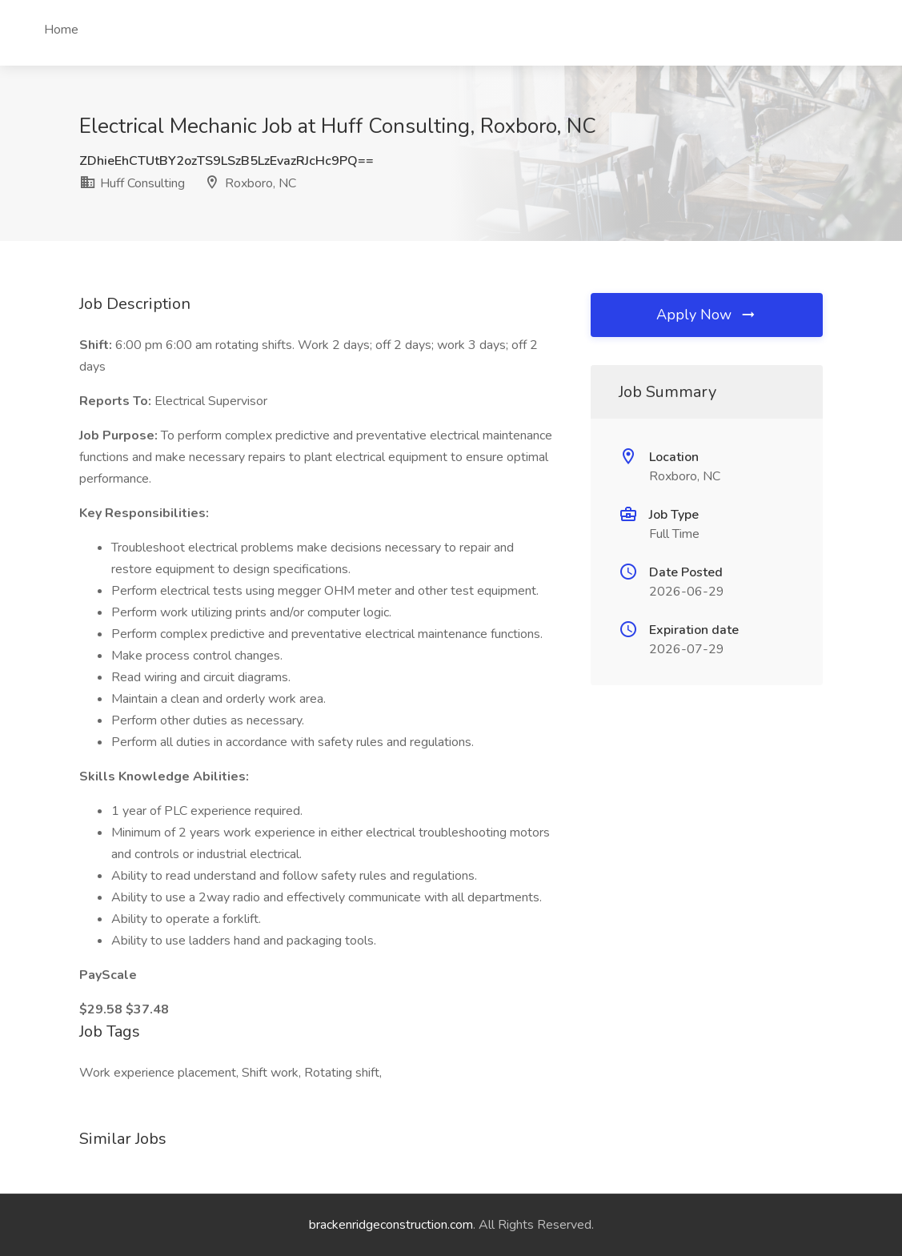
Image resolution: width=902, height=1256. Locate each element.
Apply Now (706, 314)
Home (61, 29)
